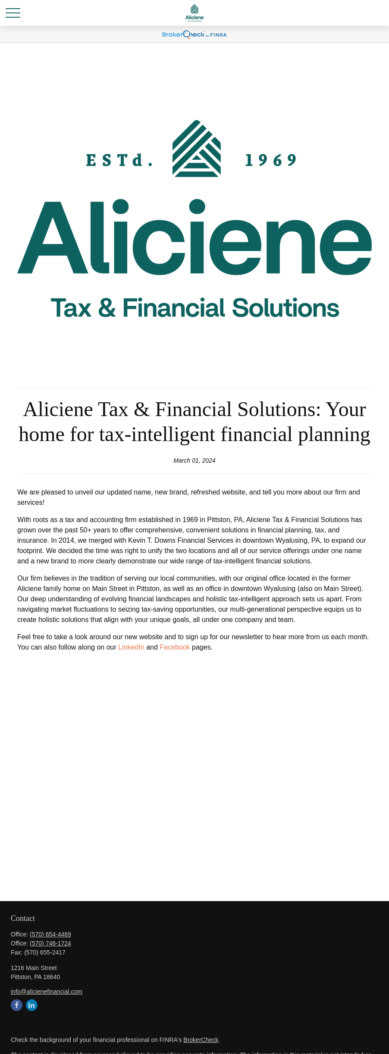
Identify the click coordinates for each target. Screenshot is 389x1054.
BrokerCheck (200, 1039)
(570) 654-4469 (50, 934)
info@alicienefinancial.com (46, 991)
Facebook (175, 647)
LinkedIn (131, 647)
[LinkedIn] (32, 1005)
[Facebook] (16, 1005)
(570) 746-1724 (50, 943)
